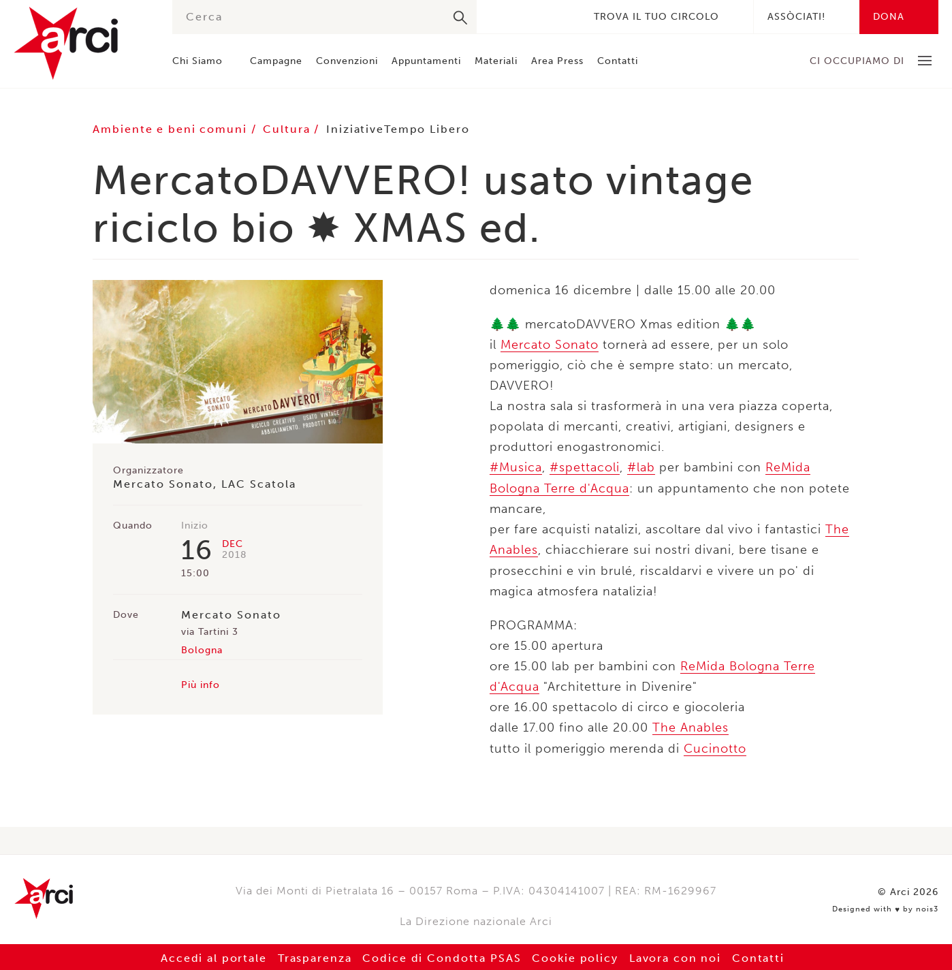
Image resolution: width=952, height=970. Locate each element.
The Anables (690, 726)
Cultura (291, 129)
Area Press (557, 61)
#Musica (516, 467)
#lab (641, 467)
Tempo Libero (430, 129)
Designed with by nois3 (885, 906)
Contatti (617, 61)
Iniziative (358, 129)
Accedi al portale (211, 956)
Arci (79, 43)
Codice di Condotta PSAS (441, 956)
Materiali (496, 61)
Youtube (561, 16)
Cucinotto (715, 746)
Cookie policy (576, 956)
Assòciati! (796, 16)
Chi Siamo (197, 61)
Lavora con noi (677, 956)
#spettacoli (585, 467)
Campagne (276, 61)
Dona (888, 16)
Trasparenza (313, 956)
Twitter (520, 16)
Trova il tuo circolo (656, 16)
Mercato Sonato (550, 344)
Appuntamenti (426, 61)
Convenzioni (347, 61)
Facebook (500, 16)
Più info (200, 685)
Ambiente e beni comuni (173, 129)
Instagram (540, 16)
